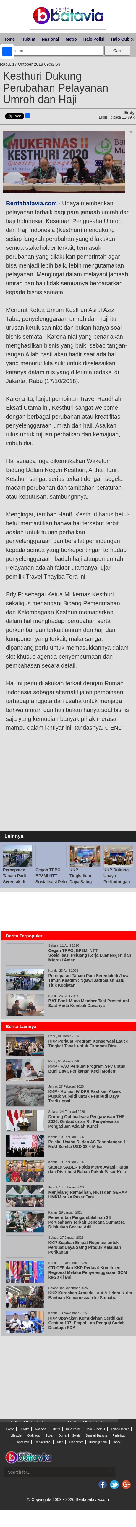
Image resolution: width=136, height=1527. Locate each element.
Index (116, 1442)
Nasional (50, 39)
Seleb (76, 1435)
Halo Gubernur (95, 1429)
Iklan (60, 1442)
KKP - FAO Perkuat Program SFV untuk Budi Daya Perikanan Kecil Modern (86, 1068)
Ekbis (49, 1435)
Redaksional (43, 1442)
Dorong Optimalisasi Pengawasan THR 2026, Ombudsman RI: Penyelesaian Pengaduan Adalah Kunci (86, 1121)
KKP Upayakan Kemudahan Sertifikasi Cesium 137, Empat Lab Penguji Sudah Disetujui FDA (86, 1323)
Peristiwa (119, 1435)
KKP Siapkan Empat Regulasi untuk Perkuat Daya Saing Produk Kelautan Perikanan (84, 1247)
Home (9, 39)
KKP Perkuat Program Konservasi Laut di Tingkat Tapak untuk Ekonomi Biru (89, 1043)
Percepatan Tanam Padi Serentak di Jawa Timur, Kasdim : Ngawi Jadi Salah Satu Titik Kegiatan (88, 980)
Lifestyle (16, 1435)
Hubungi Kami (98, 1442)
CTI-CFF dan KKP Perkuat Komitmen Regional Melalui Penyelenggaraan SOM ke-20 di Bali (87, 1272)
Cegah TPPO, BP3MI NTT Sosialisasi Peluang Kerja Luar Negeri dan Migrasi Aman (89, 955)
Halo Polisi (94, 39)
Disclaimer (76, 1442)
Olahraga (33, 1435)
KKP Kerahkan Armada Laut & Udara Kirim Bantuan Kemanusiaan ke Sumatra (90, 1295)
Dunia (62, 1435)
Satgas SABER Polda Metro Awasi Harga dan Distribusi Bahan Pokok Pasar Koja (88, 1169)
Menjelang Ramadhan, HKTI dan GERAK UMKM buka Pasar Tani (88, 1194)
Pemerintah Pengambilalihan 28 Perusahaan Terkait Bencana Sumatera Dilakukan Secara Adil (86, 1222)
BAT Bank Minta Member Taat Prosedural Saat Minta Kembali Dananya (88, 1003)
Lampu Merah (120, 1429)
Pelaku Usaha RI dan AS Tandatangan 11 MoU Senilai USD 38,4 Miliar (88, 1144)
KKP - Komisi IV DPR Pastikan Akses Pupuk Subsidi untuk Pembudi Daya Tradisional (84, 1096)
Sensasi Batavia (96, 1435)
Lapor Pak (22, 1442)
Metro (71, 39)
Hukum (28, 39)
